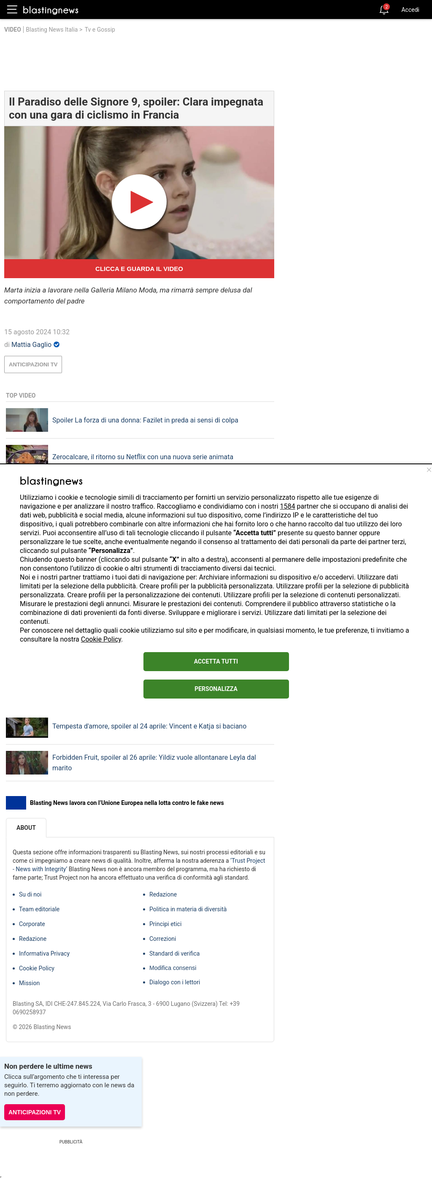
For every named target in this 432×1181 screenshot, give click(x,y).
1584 (287, 506)
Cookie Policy (101, 639)
